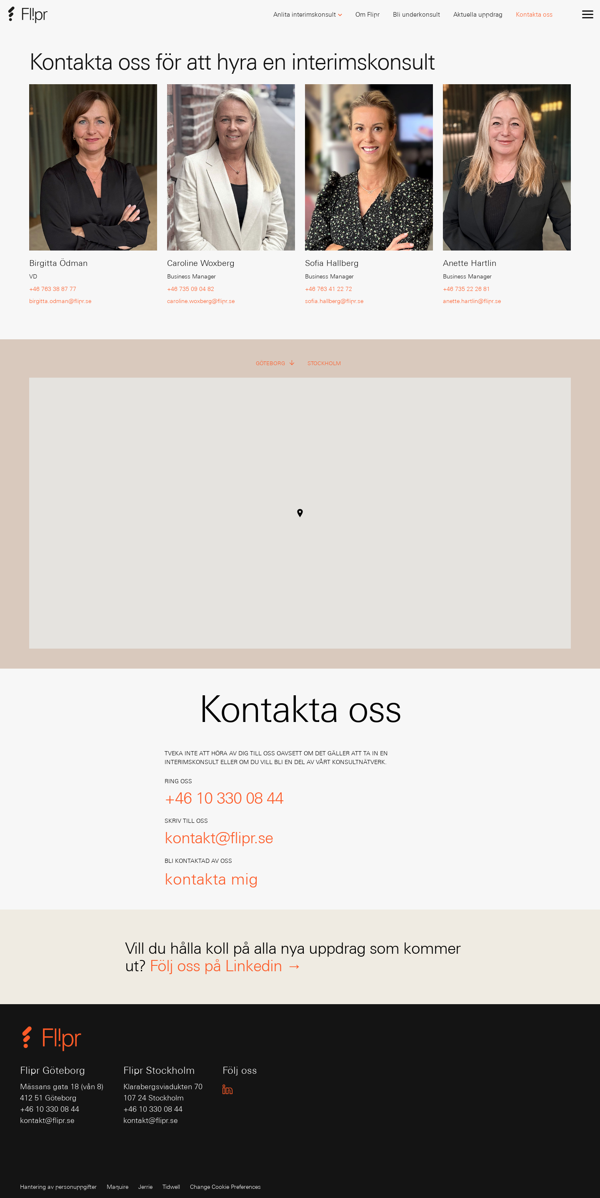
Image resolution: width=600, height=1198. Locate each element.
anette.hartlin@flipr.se (472, 301)
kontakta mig (211, 879)
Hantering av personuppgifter (58, 1186)
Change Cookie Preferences (225, 1186)
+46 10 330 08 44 (49, 1109)
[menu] (587, 14)
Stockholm (324, 363)
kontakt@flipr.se (47, 1120)
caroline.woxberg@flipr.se (201, 301)
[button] (308, 14)
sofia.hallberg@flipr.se (334, 301)
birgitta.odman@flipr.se (60, 301)
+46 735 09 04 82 (190, 289)
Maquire (117, 1186)
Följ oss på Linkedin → (226, 965)
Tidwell (171, 1186)
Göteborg (275, 363)
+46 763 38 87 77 (52, 289)
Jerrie (145, 1186)
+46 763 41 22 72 (328, 289)
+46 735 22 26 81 (466, 289)
